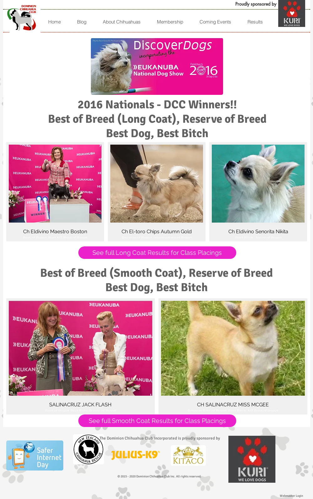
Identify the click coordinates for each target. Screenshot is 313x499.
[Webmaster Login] (291, 496)
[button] (255, 21)
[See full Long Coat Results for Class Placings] (157, 252)
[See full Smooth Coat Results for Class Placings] (157, 420)
